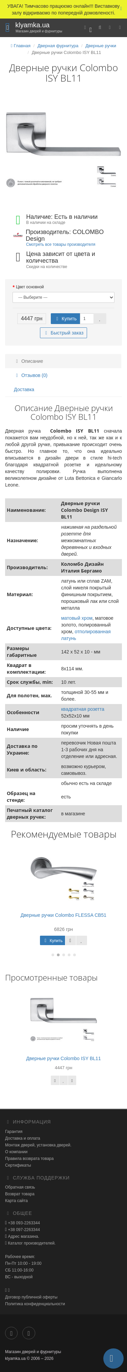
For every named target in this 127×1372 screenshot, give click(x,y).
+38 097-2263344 (23, 1229)
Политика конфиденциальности (35, 1304)
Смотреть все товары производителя (60, 244)
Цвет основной (30, 287)
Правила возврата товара (29, 1158)
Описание (28, 361)
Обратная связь (20, 1187)
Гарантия (13, 1131)
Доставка (24, 389)
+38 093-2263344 (23, 1223)
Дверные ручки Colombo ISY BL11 (63, 1058)
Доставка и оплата (22, 1138)
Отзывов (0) (30, 375)
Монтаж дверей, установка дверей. (38, 1145)
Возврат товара (20, 1194)
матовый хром (76, 618)
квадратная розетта (82, 709)
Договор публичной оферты (31, 1297)
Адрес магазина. (23, 1236)
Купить (65, 318)
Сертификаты (18, 1165)
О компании (16, 1151)
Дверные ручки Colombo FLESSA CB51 (63, 915)
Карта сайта (16, 1200)
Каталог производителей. (31, 1243)
